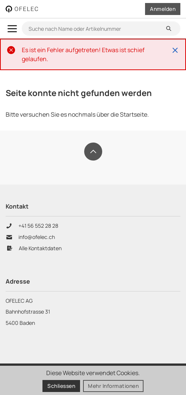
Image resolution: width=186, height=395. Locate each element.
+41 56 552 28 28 (38, 225)
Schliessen (61, 386)
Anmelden (162, 8)
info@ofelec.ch (36, 237)
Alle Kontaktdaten (40, 248)
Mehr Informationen (113, 386)
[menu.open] (12, 28)
